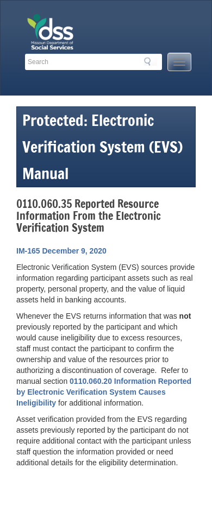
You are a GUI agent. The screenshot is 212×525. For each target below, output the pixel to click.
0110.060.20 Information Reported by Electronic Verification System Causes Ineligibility (103, 392)
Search (150, 61)
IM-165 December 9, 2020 (61, 250)
